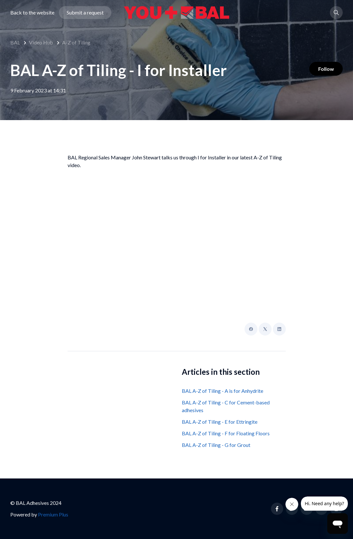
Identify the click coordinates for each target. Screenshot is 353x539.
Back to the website (32, 14)
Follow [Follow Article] (324, 69)
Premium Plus (53, 514)
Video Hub (41, 42)
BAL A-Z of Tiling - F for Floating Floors (226, 433)
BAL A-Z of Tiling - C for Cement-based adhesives (226, 406)
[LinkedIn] (279, 329)
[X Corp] (265, 329)
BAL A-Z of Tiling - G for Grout (216, 445)
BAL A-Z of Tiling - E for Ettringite (219, 422)
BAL (15, 42)
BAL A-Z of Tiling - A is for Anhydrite (222, 391)
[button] (336, 14)
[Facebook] (251, 329)
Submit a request (85, 14)
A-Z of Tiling (76, 42)
